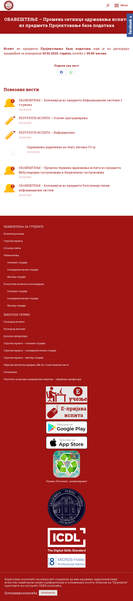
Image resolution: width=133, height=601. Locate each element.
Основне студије (17, 262)
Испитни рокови (14, 233)
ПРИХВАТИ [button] (48, 592)
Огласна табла (12, 248)
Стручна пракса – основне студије (24, 343)
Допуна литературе (16, 336)
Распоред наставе (14, 328)
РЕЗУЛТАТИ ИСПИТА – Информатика (47, 132)
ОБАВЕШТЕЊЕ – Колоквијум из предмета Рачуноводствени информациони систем (64, 188)
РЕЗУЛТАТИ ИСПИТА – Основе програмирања (53, 118)
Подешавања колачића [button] (20, 593)
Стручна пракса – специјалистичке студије (30, 350)
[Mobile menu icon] (121, 5)
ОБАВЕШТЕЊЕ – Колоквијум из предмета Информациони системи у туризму (70, 102)
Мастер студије (16, 276)
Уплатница (10, 372)
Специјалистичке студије (23, 269)
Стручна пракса (13, 240)
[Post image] (9, 103)
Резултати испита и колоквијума (24, 284)
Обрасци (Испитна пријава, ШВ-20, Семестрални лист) (36, 364)
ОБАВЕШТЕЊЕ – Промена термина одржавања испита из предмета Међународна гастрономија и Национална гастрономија (70, 170)
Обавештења (11, 255)
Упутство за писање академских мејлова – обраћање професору (42, 379)
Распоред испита (14, 321)
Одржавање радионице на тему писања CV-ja (61, 147)
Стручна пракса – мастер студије (24, 357)
